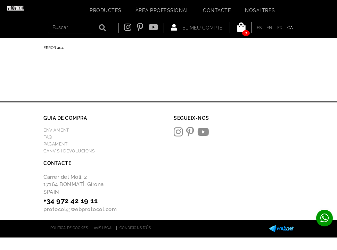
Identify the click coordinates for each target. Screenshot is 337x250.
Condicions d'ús (135, 228)
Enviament (56, 130)
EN (269, 27)
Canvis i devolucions (68, 151)
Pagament (55, 144)
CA (290, 27)
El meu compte (197, 27)
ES (259, 27)
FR (280, 27)
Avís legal (104, 228)
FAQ (47, 137)
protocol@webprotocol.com (80, 209)
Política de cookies (69, 228)
